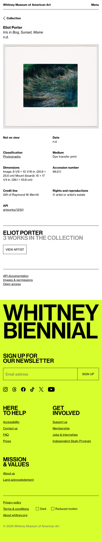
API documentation (16, 276)
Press (7, 441)
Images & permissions (18, 280)
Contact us (10, 428)
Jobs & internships (65, 434)
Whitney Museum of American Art (27, 4)
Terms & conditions (16, 508)
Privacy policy (12, 502)
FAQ (6, 434)
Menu (95, 4)
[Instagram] (5, 389)
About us (9, 473)
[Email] (40, 374)
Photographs (12, 156)
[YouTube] (51, 389)
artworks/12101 (13, 209)
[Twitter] (41, 389)
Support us (60, 422)
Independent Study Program (72, 441)
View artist (15, 249)
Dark (41, 508)
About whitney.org (15, 515)
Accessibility (11, 422)
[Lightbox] (51, 86)
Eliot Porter (12, 27)
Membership (61, 428)
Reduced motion (64, 508)
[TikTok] (32, 389)
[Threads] (14, 389)
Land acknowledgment (18, 479)
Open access (12, 284)
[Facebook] (23, 389)
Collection (14, 18)
